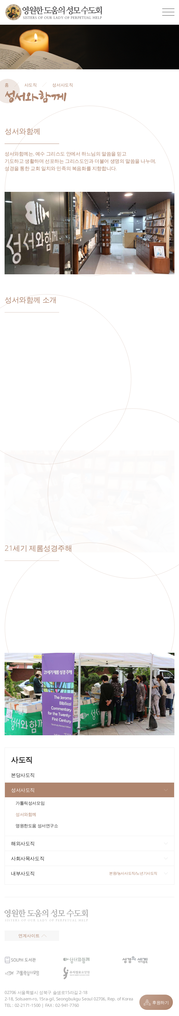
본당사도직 (23, 775)
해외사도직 (23, 843)
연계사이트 (32, 936)
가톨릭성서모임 (30, 803)
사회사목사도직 (27, 858)
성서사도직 (23, 790)
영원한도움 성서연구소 (37, 825)
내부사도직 (23, 873)
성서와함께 (26, 814)
